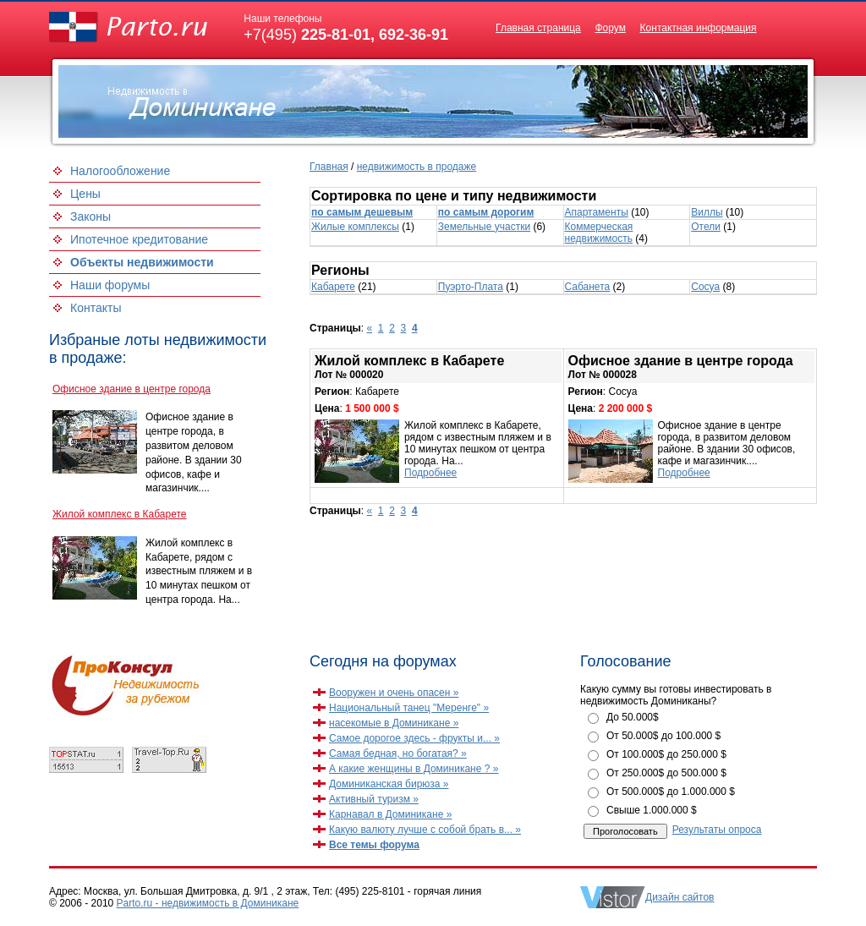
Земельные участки (484, 227)
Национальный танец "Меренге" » (409, 708)
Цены (85, 193)
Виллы (706, 212)
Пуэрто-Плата (470, 287)
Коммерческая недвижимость (599, 232)
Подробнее (430, 473)
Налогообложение (120, 171)
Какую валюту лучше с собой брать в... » (425, 830)
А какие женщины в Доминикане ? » (413, 769)
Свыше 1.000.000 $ (651, 810)
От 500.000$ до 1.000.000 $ (670, 791)
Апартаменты (596, 212)
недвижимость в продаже (417, 167)
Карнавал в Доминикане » (390, 814)
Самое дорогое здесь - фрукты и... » (414, 738)
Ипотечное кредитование (139, 239)
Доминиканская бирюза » (389, 784)
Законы (90, 216)
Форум (610, 28)
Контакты (95, 308)
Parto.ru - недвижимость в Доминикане (208, 903)
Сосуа (705, 287)
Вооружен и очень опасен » (393, 693)
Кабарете (333, 287)
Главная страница (538, 28)
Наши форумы (110, 285)
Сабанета (588, 287)
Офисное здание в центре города (131, 389)
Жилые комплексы (355, 227)
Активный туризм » (374, 799)
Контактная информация (698, 28)
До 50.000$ (632, 717)
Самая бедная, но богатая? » (398, 753)
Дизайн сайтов (679, 897)
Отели (706, 227)
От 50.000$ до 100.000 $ (663, 736)
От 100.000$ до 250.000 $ (666, 754)
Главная (329, 167)
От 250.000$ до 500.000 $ (666, 773)
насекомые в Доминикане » (393, 723)
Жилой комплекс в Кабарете (119, 514)
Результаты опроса (717, 830)
